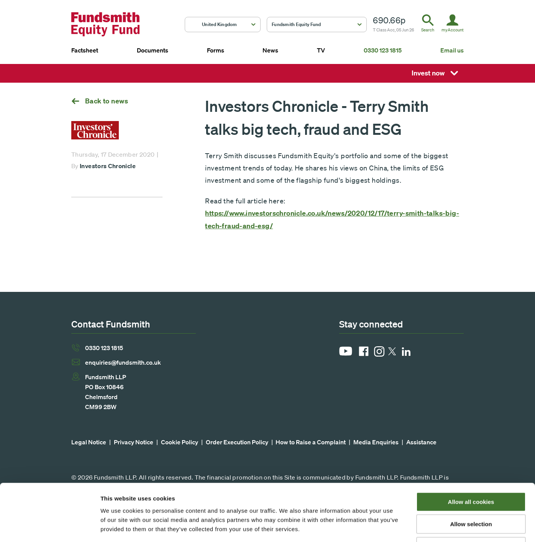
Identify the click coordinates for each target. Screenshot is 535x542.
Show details (402, 527)
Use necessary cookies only (471, 493)
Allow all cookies (471, 448)
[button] (223, 24)
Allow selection (471, 471)
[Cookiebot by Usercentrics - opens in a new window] (49, 527)
